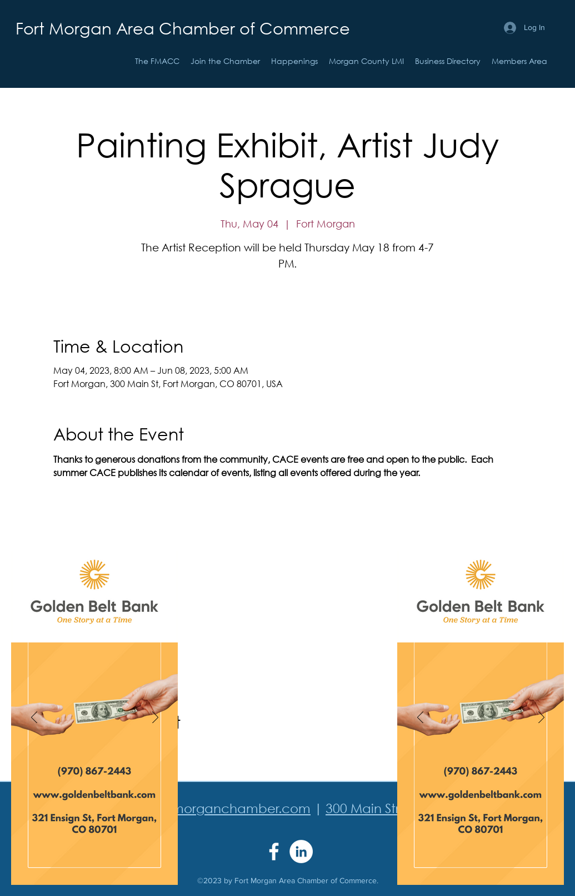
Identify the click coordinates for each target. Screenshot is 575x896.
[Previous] (34, 718)
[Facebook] (274, 851)
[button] (294, 61)
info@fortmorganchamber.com (214, 807)
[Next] (155, 718)
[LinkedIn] (301, 851)
